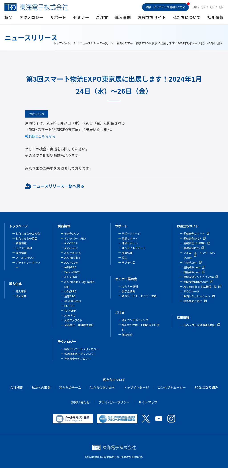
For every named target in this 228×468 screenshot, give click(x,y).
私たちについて (187, 17)
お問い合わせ (80, 402)
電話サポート (130, 238)
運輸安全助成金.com (195, 282)
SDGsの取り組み (206, 387)
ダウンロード (191, 291)
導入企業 (15, 283)
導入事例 (123, 17)
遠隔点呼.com (191, 267)
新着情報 (21, 243)
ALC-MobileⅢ (72, 257)
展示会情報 (128, 291)
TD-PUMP (70, 310)
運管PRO (69, 296)
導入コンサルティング (135, 320)
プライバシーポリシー (114, 402)
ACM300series (72, 301)
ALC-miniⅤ (71, 248)
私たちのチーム (70, 387)
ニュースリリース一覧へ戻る (58, 186)
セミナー (81, 17)
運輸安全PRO (191, 248)
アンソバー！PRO (75, 238)
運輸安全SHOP (192, 238)
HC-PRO (69, 306)
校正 (124, 257)
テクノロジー (31, 17)
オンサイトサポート (134, 248)
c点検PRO (70, 291)
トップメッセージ (136, 387)
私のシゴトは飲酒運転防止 (199, 325)
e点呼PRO (70, 267)
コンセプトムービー (172, 387)
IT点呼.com (190, 262)
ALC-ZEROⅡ (72, 277)
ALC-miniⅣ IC (72, 253)
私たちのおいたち (102, 387)
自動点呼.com (191, 272)
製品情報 (64, 226)
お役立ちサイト (152, 17)
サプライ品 (128, 262)
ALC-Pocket (71, 262)
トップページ (62, 43)
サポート (58, 17)
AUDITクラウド (73, 320)
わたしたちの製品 (26, 238)
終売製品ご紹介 (192, 301)
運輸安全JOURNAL (194, 243)
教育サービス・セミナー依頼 (139, 296)
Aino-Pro (69, 315)
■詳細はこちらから (40, 136)
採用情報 (216, 17)
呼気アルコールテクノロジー (81, 349)
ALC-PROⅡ (71, 243)
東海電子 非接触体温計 (79, 325)
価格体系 (127, 334)
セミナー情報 (24, 248)
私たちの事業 (41, 387)
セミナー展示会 (126, 278)
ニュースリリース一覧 (93, 43)
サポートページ (131, 233)
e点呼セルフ (71, 233)
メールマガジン (25, 257)
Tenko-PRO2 (72, 272)
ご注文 (102, 17)
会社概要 (16, 387)
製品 (8, 17)
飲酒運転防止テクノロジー (80, 354)
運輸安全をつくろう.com (198, 277)
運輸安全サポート (194, 233)
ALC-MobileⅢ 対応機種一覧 (200, 286)
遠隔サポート (130, 243)
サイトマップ (147, 402)
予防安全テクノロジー (77, 358)
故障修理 (127, 253)
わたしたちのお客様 (28, 233)
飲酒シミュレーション (196, 296)
